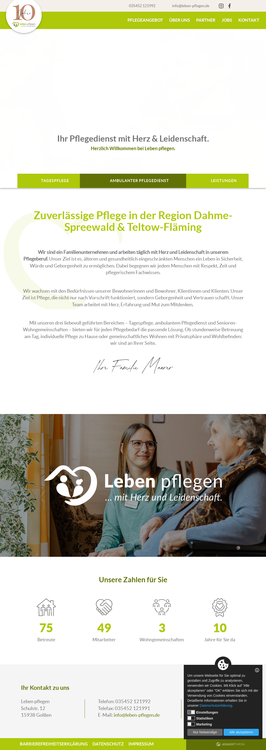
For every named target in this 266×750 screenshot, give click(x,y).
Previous (11, 104)
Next (254, 104)
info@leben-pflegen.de (190, 6)
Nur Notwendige (205, 732)
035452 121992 (142, 6)
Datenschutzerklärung (216, 705)
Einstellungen (202, 712)
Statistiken (200, 718)
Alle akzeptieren (241, 732)
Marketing (199, 724)
